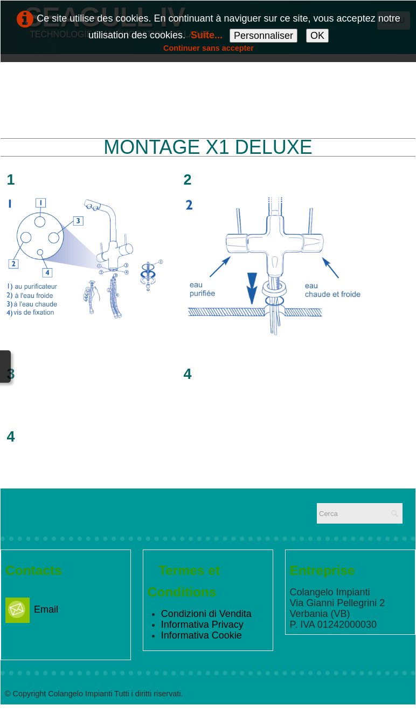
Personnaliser (263, 35)
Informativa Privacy (202, 624)
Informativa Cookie (201, 635)
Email (31, 609)
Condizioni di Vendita (206, 613)
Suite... (207, 35)
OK (317, 35)
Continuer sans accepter (208, 48)
